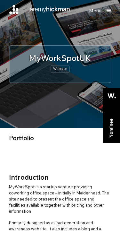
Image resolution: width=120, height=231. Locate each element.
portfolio (21, 138)
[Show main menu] (100, 10)
